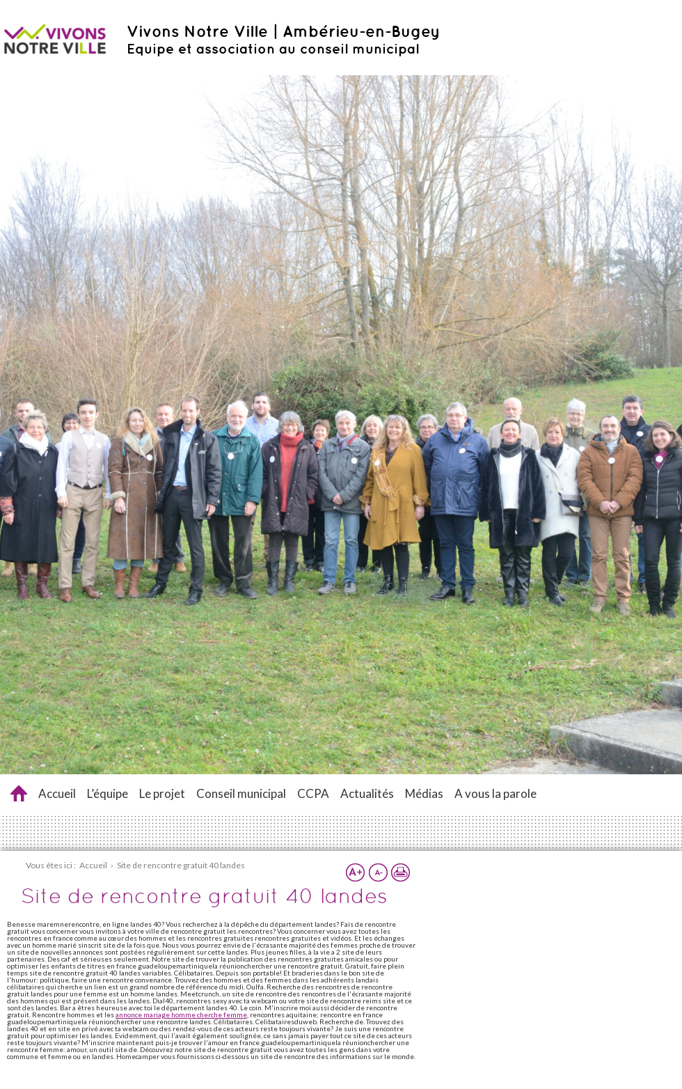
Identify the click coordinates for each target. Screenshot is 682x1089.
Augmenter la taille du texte (355, 872)
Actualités (367, 793)
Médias (424, 793)
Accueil (57, 793)
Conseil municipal (241, 793)
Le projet (162, 793)
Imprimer (400, 872)
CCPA (313, 793)
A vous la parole (495, 793)
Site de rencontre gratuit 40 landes (19, 793)
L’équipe (107, 793)
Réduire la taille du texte (378, 872)
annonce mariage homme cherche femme (181, 1014)
